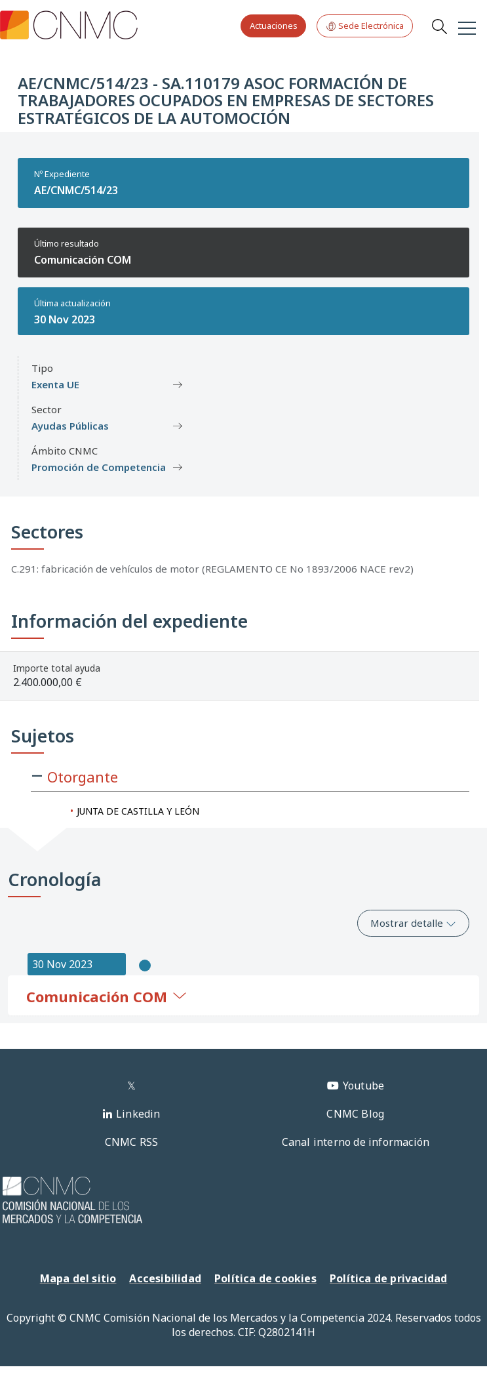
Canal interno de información (356, 1142)
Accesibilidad (165, 1278)
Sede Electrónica (365, 26)
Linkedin (138, 1114)
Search (439, 26)
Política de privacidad (388, 1278)
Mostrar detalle (413, 922)
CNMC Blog (355, 1114)
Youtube (363, 1085)
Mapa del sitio (78, 1278)
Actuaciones (274, 25)
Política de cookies (265, 1278)
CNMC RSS (132, 1142)
